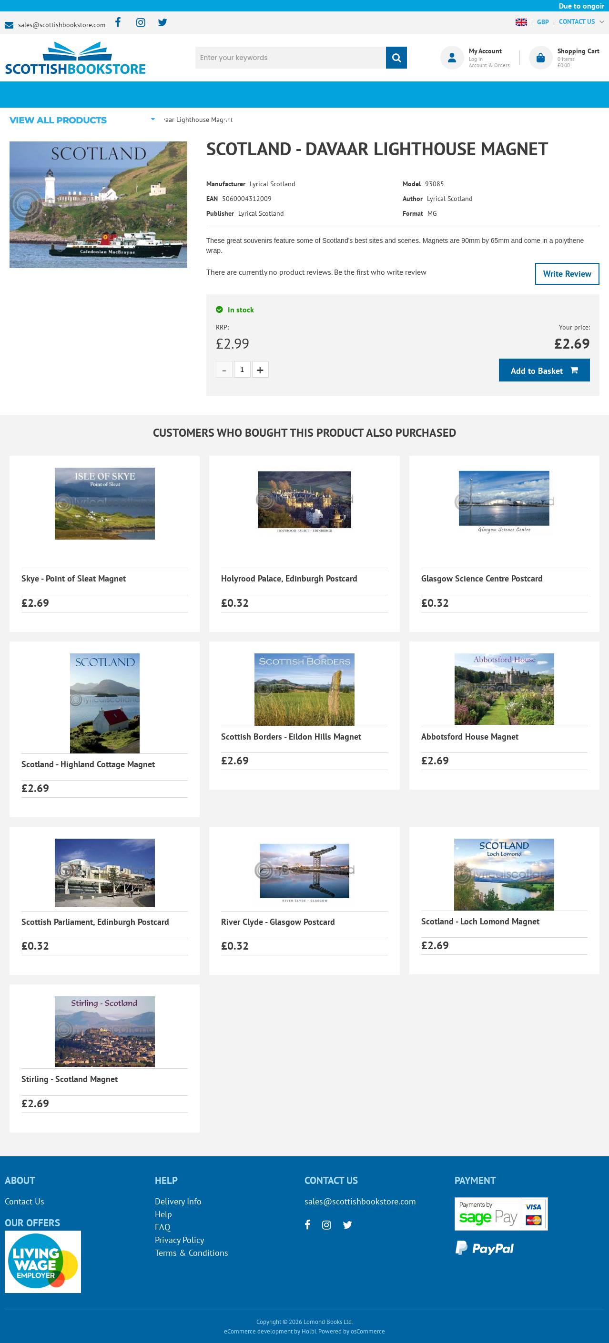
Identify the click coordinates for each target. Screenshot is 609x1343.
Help (163, 1214)
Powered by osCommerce (351, 1331)
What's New (254, 94)
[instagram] (137, 23)
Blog (355, 94)
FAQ (162, 1227)
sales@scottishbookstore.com (61, 24)
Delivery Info (178, 1201)
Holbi (309, 1331)
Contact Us (24, 1201)
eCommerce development (258, 1331)
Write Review (567, 273)
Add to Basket (538, 370)
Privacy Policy (179, 1239)
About (454, 94)
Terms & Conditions (191, 1252)
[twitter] (158, 23)
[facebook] (115, 23)
